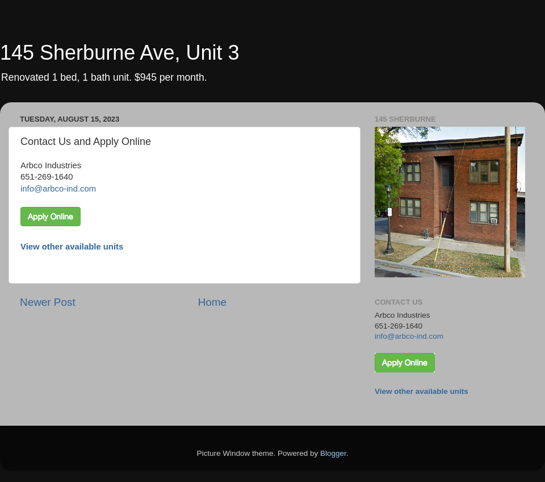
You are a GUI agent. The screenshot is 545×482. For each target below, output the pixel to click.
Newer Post (48, 302)
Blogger (333, 453)
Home (212, 302)
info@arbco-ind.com (58, 188)
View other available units (71, 246)
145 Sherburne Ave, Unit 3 (120, 52)
